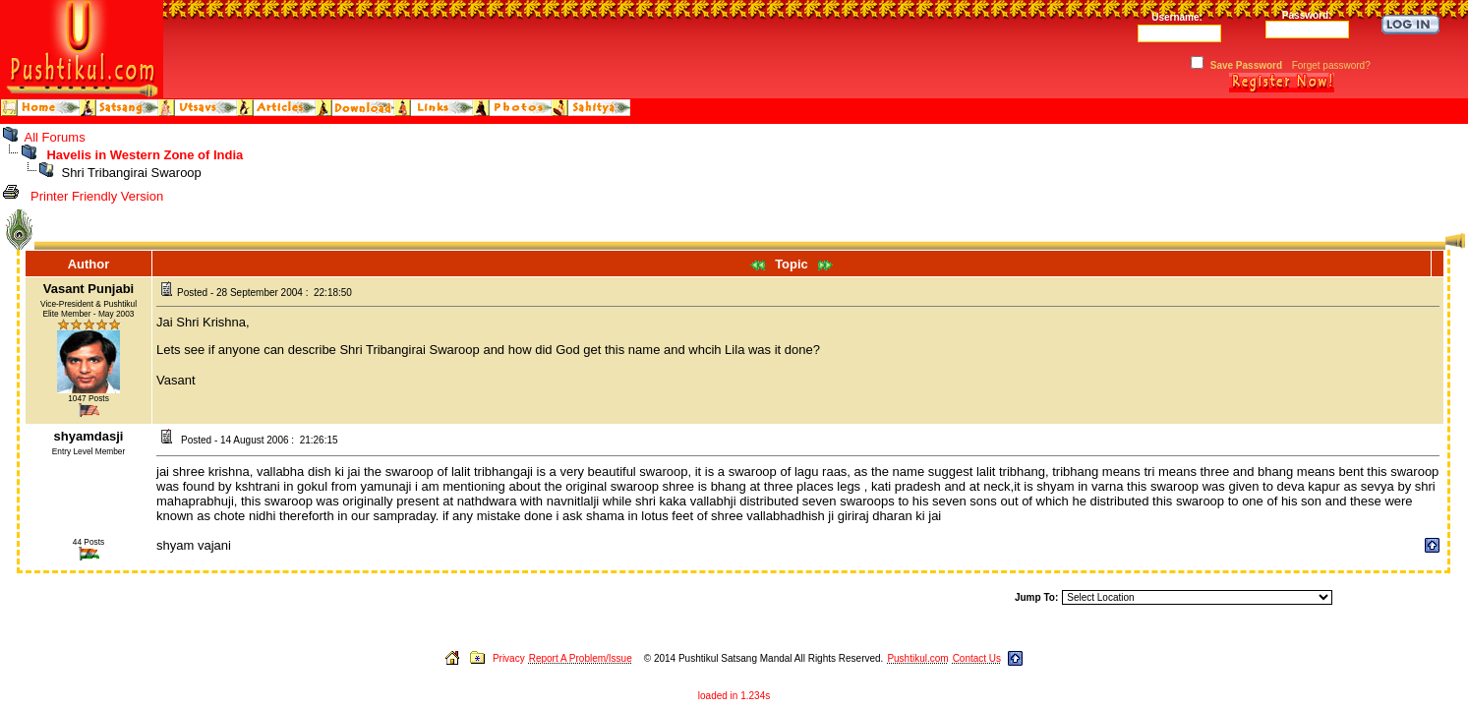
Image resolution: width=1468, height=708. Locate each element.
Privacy (509, 658)
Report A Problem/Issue (580, 658)
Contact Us (977, 658)
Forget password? (1331, 65)
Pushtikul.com (917, 658)
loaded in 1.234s (734, 695)
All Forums (55, 137)
